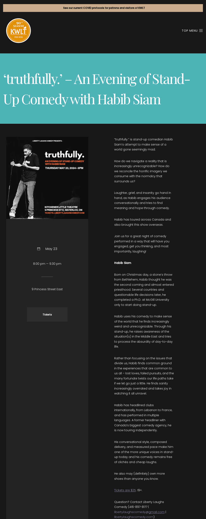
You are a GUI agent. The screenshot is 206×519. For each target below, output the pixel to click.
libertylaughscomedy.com (133, 517)
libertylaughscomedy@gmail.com (139, 512)
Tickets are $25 (125, 490)
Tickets (47, 314)
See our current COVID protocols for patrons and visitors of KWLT (104, 8)
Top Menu (192, 31)
